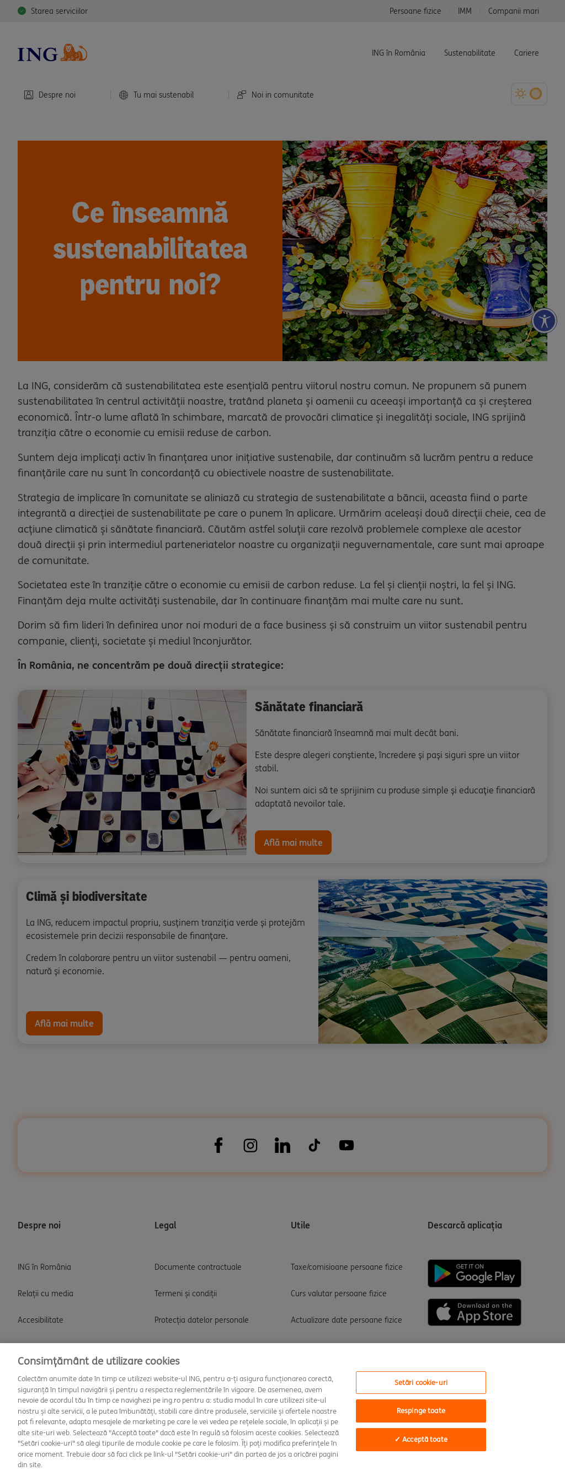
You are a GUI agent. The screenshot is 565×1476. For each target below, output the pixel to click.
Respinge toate (421, 1410)
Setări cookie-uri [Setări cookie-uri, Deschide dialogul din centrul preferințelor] (421, 1382)
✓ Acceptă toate (421, 1439)
